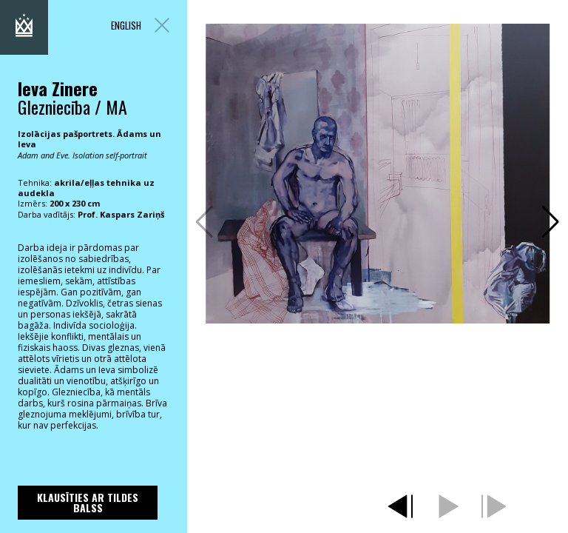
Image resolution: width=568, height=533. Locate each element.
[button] (551, 222)
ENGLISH (126, 25)
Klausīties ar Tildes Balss (87, 502)
